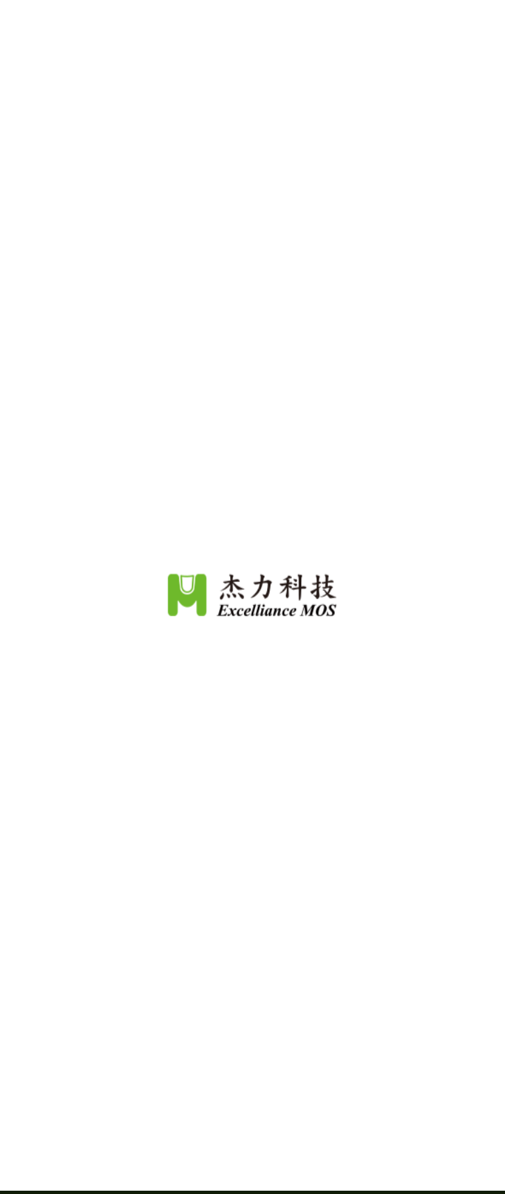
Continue (252, 1160)
